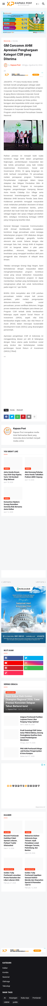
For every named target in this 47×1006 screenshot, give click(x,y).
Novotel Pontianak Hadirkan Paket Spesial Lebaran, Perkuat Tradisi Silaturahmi (11, 840)
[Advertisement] (23, 382)
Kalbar (5, 968)
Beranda (7, 41)
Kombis (5, 972)
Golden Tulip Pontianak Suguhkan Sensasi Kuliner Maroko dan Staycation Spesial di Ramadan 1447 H (34, 879)
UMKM (6, 1002)
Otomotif (20, 410)
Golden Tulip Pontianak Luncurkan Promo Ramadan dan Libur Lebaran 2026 (12, 876)
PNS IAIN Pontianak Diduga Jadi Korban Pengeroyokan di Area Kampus (31, 751)
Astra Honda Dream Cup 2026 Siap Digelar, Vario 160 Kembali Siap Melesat (13, 475)
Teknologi (6, 986)
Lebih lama (40, 582)
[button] (3, 4)
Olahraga (6, 981)
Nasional (6, 977)
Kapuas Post (19, 428)
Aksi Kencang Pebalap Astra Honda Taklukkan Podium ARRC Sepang (34, 474)
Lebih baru (7, 582)
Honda (15, 41)
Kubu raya (25, 998)
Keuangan (13, 998)
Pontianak (37, 998)
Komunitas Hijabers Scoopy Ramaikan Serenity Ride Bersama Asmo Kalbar (13, 505)
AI (5, 998)
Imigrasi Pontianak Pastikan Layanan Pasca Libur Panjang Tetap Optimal (31, 719)
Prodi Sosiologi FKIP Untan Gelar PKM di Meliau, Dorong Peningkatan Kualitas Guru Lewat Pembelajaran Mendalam (31, 735)
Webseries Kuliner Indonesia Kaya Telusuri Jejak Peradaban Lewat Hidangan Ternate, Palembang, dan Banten (32, 843)
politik (15, 1002)
